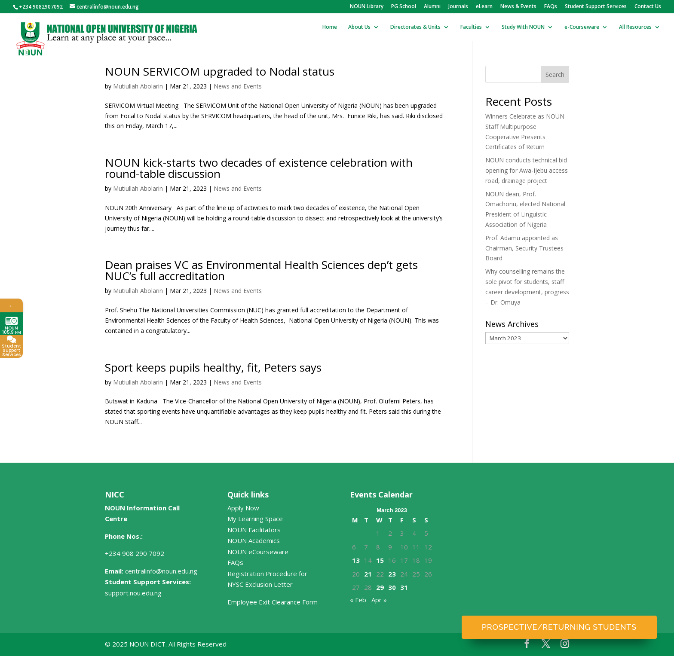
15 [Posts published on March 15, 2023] (380, 560)
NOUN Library (366, 7)
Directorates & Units (415, 27)
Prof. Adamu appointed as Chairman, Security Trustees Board (524, 248)
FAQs (550, 7)
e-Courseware (581, 27)
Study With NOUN (523, 27)
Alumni (432, 7)
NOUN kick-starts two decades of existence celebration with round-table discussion (259, 168)
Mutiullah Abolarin (138, 86)
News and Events (238, 86)
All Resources (635, 27)
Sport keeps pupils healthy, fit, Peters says (213, 367)
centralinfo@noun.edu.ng (161, 571)
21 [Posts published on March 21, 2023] (368, 574)
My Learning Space (255, 518)
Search (554, 74)
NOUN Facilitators (254, 529)
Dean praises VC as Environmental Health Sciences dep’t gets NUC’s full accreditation (261, 270)
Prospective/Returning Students (559, 627)
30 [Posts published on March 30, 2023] (392, 587)
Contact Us (647, 7)
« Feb (358, 599)
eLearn (484, 7)
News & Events (518, 7)
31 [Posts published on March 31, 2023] (404, 587)
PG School (403, 7)
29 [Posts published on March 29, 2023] (380, 587)
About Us (359, 27)
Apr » (379, 599)
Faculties (471, 27)
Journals (458, 7)
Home (329, 27)
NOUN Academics (253, 540)
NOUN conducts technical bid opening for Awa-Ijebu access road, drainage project (526, 170)
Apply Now (243, 507)
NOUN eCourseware (257, 551)
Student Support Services (596, 7)
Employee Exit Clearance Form (272, 602)
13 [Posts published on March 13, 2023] (356, 560)
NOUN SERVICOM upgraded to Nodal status (219, 71)
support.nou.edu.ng (133, 593)
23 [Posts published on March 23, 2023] (392, 574)
